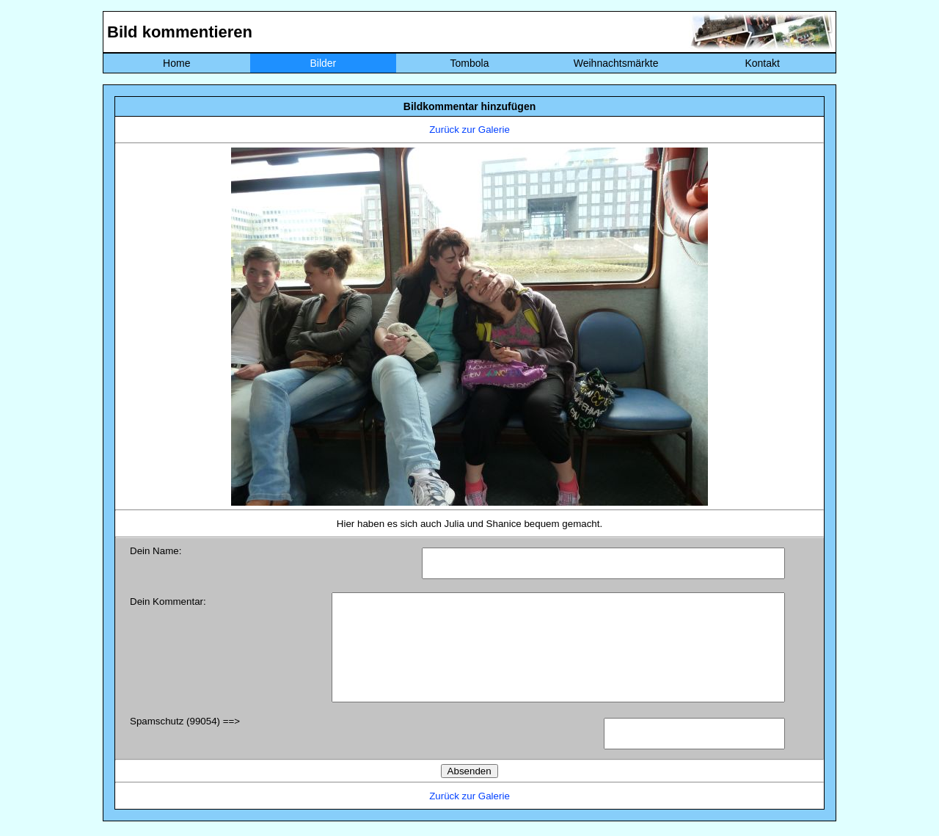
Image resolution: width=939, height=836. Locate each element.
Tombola (469, 63)
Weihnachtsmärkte (616, 63)
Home (176, 63)
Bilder (323, 63)
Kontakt (762, 63)
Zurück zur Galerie (469, 129)
